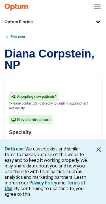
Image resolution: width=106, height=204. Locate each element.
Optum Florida (53, 22)
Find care (17, 37)
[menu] (97, 7)
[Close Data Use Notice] (98, 149)
